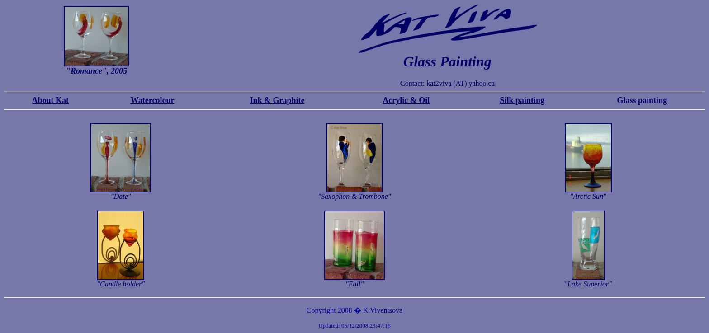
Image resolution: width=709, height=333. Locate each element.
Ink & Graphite (277, 100)
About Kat (50, 100)
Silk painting (522, 100)
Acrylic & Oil (406, 100)
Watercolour (153, 100)
